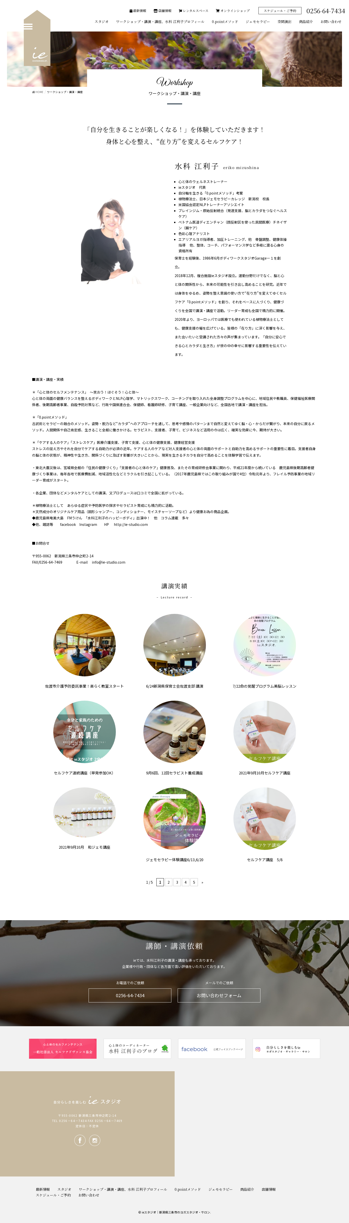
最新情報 (138, 10)
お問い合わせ (88, 1194)
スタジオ (64, 1189)
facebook (80, 1140)
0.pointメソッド (188, 1189)
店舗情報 (162, 10)
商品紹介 (247, 1189)
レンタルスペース (193, 10)
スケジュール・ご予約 (280, 10)
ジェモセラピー (220, 1189)
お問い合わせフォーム (219, 995)
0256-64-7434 (130, 995)
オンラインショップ (233, 10)
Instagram (94, 1140)
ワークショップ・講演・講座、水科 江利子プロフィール (123, 1189)
